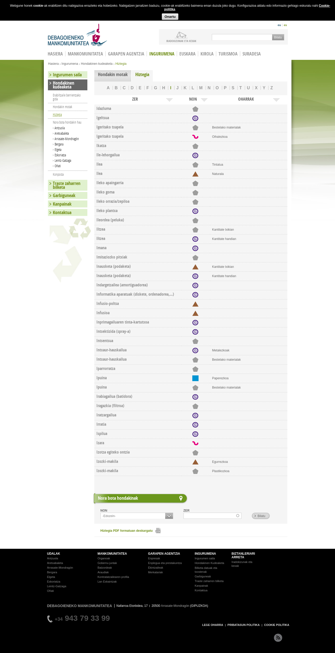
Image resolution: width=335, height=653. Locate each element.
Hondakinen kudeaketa (97, 64)
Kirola (207, 54)
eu (279, 25)
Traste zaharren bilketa (66, 185)
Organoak (104, 558)
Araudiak (103, 572)
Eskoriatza (60, 154)
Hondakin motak (113, 74)
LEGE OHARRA (212, 624)
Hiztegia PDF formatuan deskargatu (126, 531)
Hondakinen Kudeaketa (209, 563)
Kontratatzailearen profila (113, 576)
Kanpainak (62, 204)
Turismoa (228, 54)
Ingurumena (161, 54)
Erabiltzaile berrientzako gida (67, 97)
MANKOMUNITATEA (112, 553)
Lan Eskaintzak (107, 581)
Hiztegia (142, 74)
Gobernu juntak (107, 563)
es (285, 25)
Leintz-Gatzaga (63, 160)
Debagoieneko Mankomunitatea (77, 34)
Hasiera (53, 64)
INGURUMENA (205, 553)
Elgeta (58, 149)
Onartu (169, 17)
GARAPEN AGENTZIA (164, 553)
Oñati (58, 165)
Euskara (187, 54)
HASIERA (55, 54)
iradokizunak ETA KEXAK (181, 41)
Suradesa (251, 54)
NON (103, 510)
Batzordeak (105, 567)
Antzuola (60, 127)
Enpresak (154, 558)
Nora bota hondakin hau (67, 122)
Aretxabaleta (62, 133)
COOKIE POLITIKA (276, 624)
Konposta (58, 174)
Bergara (59, 144)
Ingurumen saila (67, 74)
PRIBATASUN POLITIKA (244, 624)
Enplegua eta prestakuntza (165, 563)
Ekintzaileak (155, 567)
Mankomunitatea (85, 54)
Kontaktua (62, 212)
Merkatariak (155, 572)
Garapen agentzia (126, 54)
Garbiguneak (64, 195)
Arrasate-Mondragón (67, 138)
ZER (186, 510)
